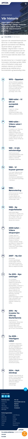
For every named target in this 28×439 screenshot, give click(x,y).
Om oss (16, 399)
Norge (3, 415)
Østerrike (3, 417)
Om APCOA (8, 37)
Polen (14, 417)
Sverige (15, 419)
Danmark (3, 419)
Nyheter (16, 403)
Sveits (14, 421)
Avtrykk (3, 434)
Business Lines (5, 399)
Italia (2, 425)
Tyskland (3, 421)
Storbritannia (16, 423)
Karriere (16, 406)
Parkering (4, 401)
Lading (3, 403)
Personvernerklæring (7, 432)
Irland (2, 423)
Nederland (15, 425)
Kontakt (3, 436)
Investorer (17, 408)
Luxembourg (16, 415)
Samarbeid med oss (19, 401)
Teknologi (4, 406)
